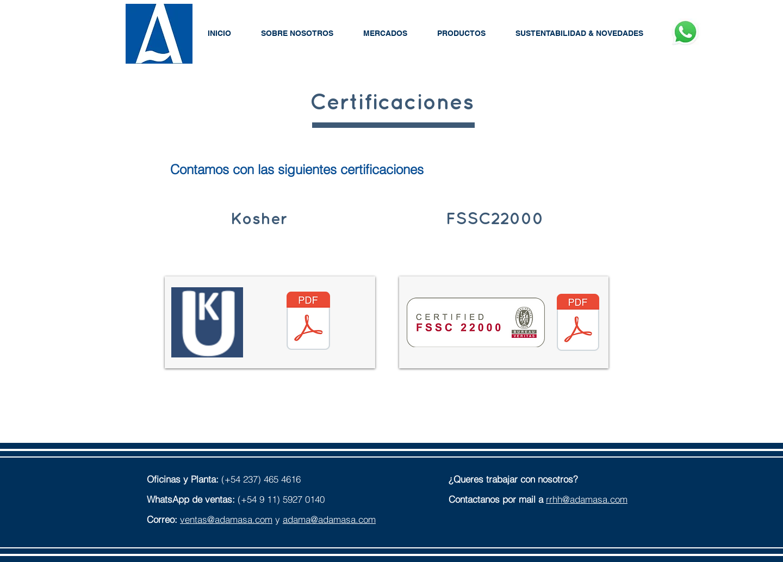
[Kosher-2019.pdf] (308, 322)
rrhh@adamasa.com (586, 499)
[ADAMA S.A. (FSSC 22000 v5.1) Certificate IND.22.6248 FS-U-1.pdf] (578, 323)
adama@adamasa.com (329, 519)
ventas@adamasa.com (226, 519)
